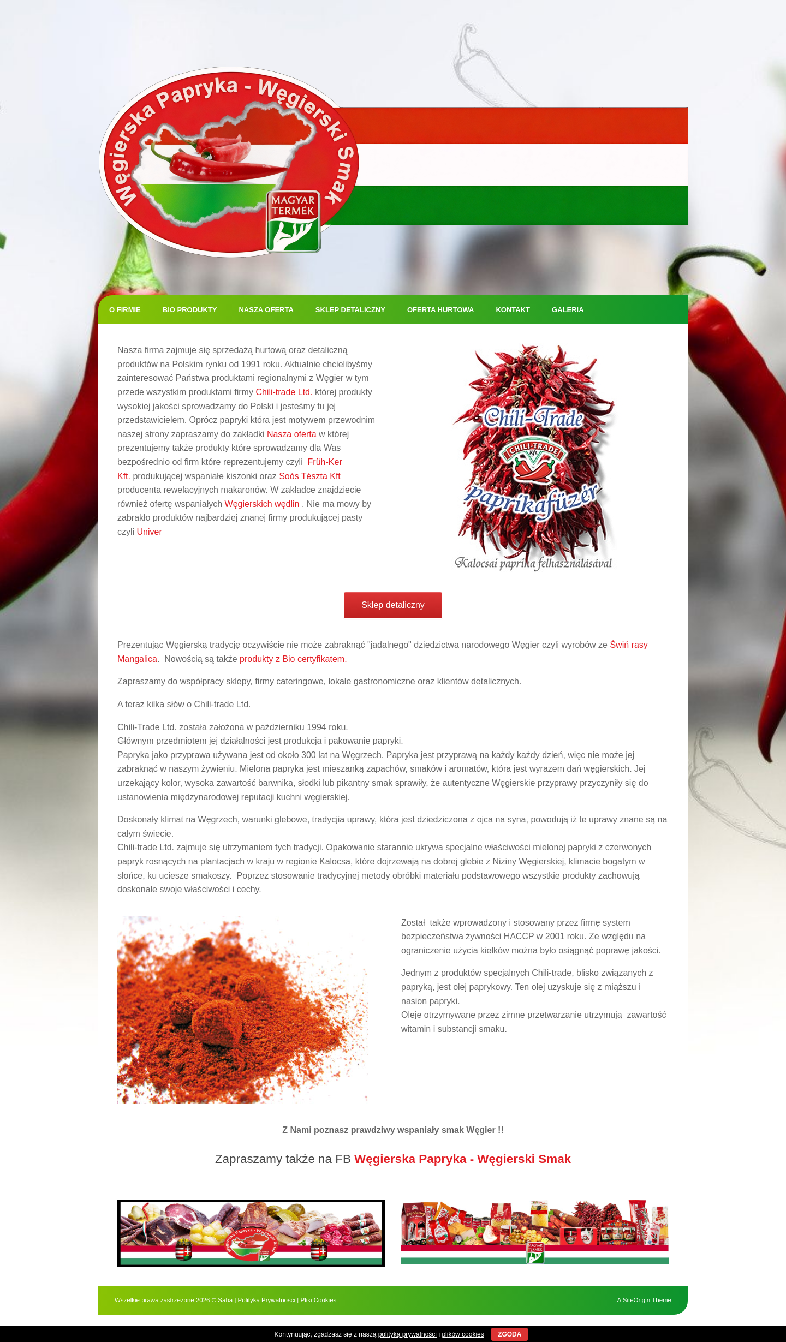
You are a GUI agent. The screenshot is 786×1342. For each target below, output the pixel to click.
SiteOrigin (637, 1300)
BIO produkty (190, 310)
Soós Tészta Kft (310, 476)
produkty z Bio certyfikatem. (293, 659)
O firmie (125, 310)
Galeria (568, 310)
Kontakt (513, 310)
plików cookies (463, 1334)
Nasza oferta (266, 310)
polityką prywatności (407, 1334)
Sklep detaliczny (350, 310)
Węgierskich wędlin (262, 504)
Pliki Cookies (318, 1300)
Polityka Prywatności (266, 1300)
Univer (149, 531)
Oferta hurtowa (440, 310)
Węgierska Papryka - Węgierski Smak (462, 1159)
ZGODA (509, 1334)
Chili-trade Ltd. (283, 392)
